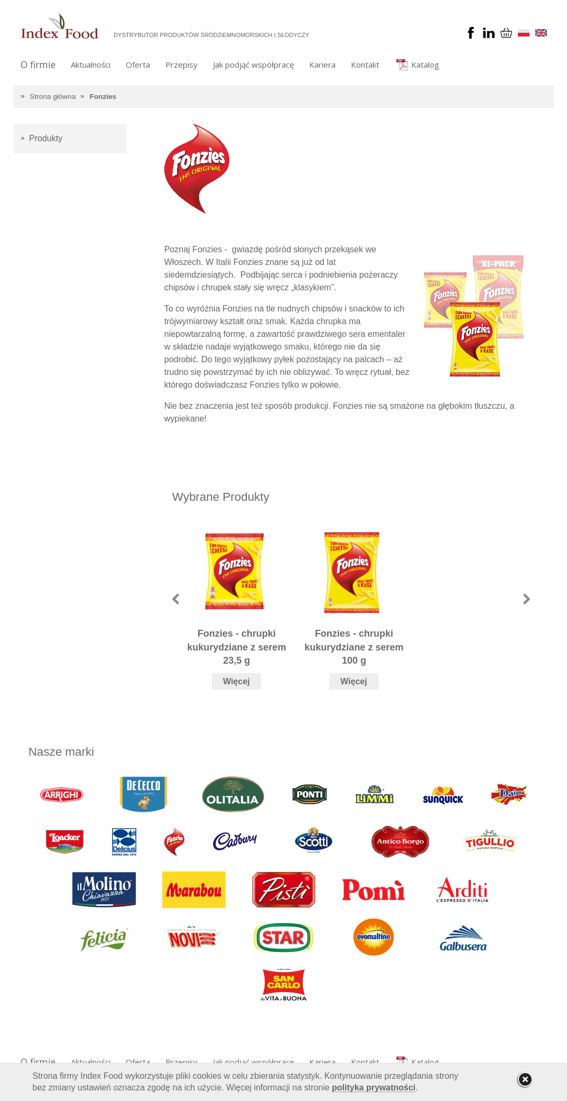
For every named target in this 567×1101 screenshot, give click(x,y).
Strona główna (53, 96)
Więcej (236, 681)
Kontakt (365, 64)
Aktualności (90, 64)
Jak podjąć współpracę (253, 64)
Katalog (425, 64)
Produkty (45, 138)
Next (526, 598)
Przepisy (181, 64)
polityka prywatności (373, 1087)
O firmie (38, 64)
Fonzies (103, 96)
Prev (175, 598)
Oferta (138, 64)
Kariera (322, 64)
